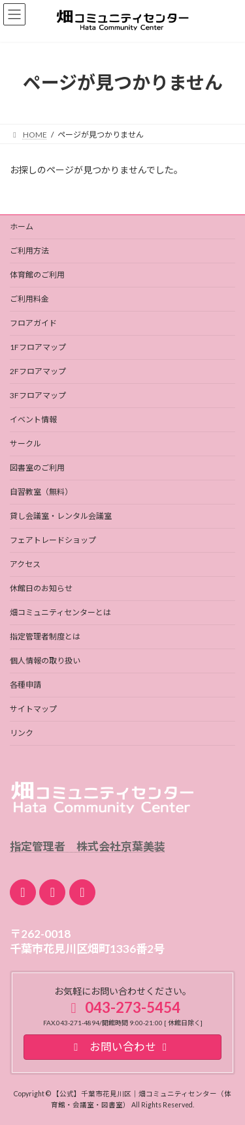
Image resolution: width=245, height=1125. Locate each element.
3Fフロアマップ (38, 395)
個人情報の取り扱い (45, 660)
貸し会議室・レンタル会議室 (61, 516)
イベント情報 (33, 419)
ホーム (21, 226)
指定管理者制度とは (45, 636)
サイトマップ (33, 709)
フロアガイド (33, 323)
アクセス (25, 564)
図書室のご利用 (37, 468)
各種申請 (25, 685)
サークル (25, 443)
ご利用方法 (29, 251)
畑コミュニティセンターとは (60, 612)
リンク (21, 733)
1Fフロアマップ (38, 347)
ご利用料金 (29, 299)
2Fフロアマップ (38, 371)
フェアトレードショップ (53, 540)
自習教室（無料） (41, 492)
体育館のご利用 (37, 275)
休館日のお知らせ (41, 588)
